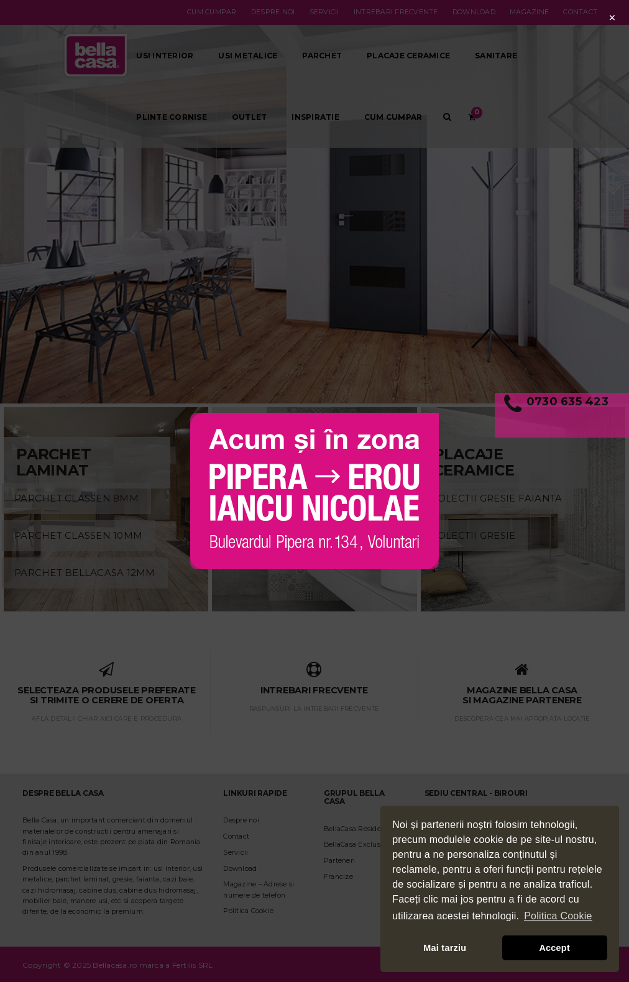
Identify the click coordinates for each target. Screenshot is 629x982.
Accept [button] (554, 948)
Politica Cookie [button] (558, 916)
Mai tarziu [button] (444, 948)
